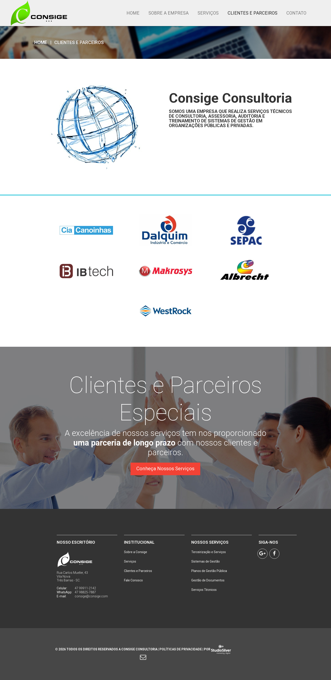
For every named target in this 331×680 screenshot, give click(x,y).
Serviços (208, 13)
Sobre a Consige (135, 552)
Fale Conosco (133, 580)
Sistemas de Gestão (205, 561)
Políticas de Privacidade (180, 649)
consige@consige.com (91, 596)
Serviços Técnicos (204, 590)
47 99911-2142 (85, 588)
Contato (296, 13)
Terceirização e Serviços (208, 552)
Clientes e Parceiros (252, 13)
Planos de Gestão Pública (209, 571)
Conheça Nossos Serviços (165, 468)
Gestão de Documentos (207, 580)
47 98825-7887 (85, 592)
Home (132, 13)
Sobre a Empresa (168, 13)
